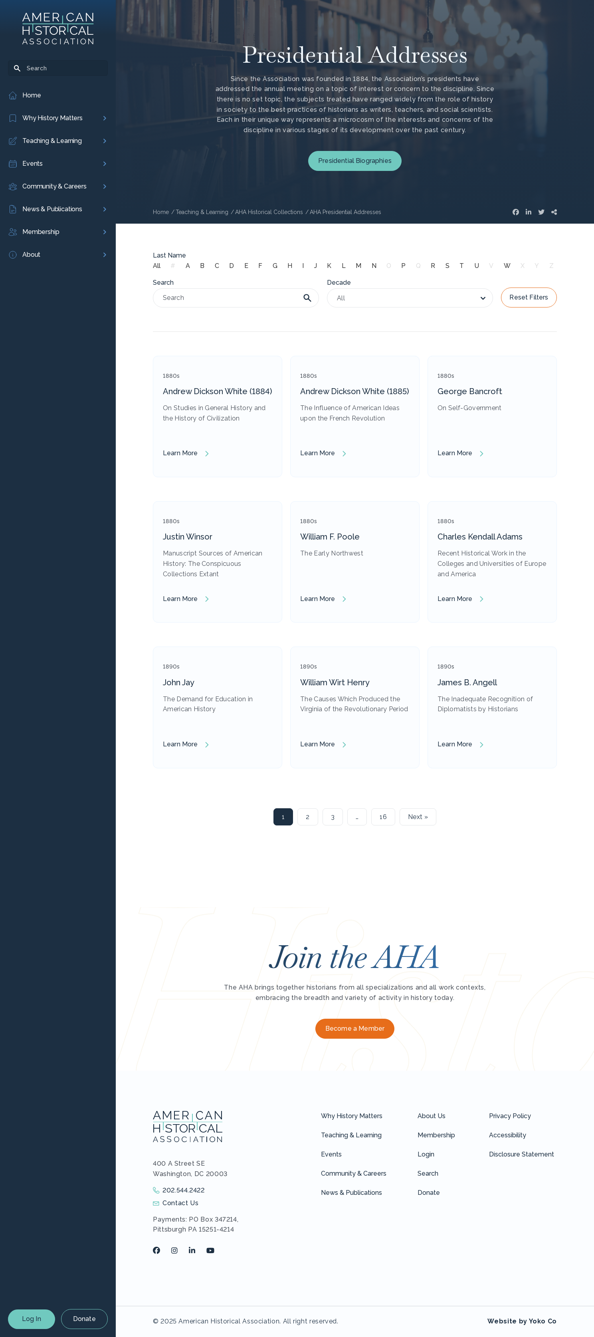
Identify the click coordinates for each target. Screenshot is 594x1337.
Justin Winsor (187, 537)
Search (428, 1173)
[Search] (58, 68)
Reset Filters (528, 297)
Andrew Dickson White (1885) (354, 391)
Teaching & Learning (351, 1135)
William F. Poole (330, 537)
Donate (84, 1319)
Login (426, 1154)
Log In (31, 1319)
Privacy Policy (510, 1116)
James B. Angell (467, 682)
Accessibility (507, 1135)
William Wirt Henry (335, 682)
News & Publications (351, 1192)
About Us (432, 1116)
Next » (418, 817)
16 (383, 817)
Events (331, 1154)
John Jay (178, 682)
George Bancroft (470, 391)
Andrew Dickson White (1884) (217, 391)
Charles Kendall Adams (480, 537)
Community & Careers (353, 1173)
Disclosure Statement (521, 1154)
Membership (436, 1135)
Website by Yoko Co (522, 1321)
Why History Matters (351, 1116)
